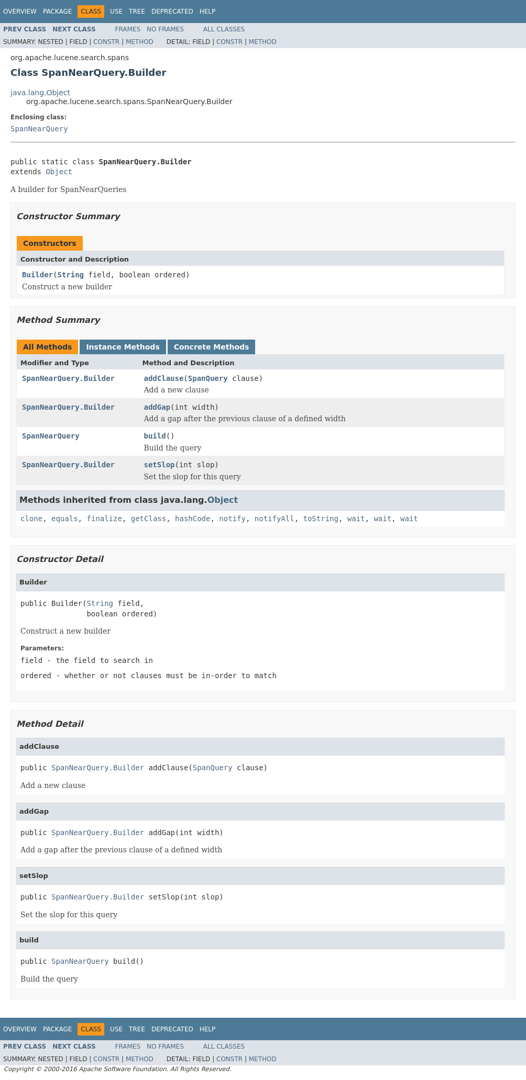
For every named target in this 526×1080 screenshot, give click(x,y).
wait (356, 518)
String (70, 275)
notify (232, 518)
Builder (37, 275)
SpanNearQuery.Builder (68, 378)
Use (116, 11)
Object (59, 171)
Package (57, 11)
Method (140, 42)
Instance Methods (122, 347)
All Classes (224, 29)
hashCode (192, 518)
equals (64, 518)
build (155, 436)
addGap (157, 407)
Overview (20, 11)
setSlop (159, 464)
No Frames (165, 29)
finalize (104, 518)
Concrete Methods (211, 347)
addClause (164, 378)
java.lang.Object (40, 92)
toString (320, 518)
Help (208, 11)
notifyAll (274, 518)
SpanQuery (208, 378)
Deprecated (172, 11)
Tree (137, 11)
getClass (148, 518)
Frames (128, 29)
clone (31, 518)
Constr (106, 42)
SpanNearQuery (39, 129)
